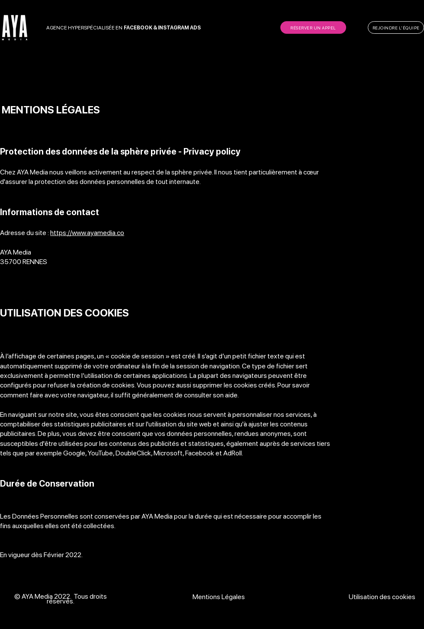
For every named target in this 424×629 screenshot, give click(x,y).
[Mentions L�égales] (219, 596)
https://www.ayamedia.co (87, 233)
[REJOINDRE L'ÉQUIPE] (396, 27)
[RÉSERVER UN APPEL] (313, 27)
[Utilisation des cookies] (383, 596)
